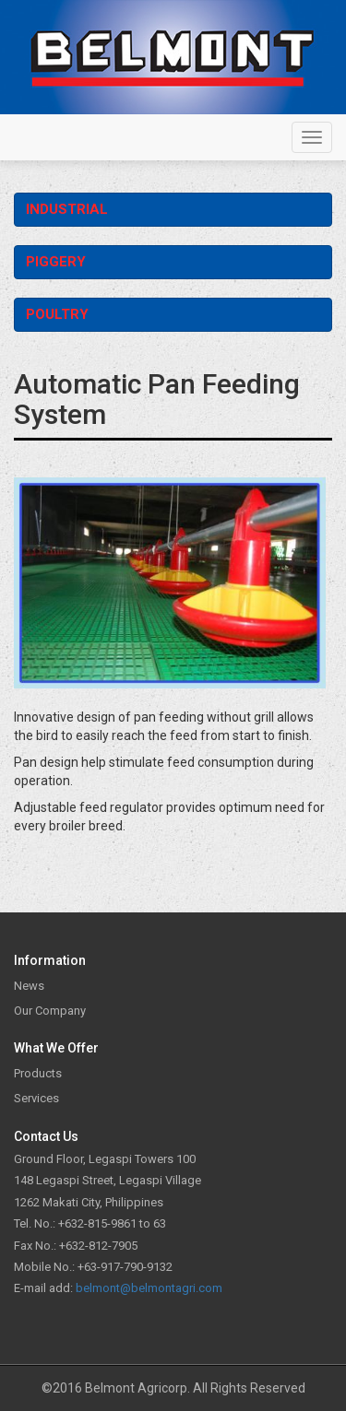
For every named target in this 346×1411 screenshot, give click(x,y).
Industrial (67, 209)
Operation (318, 209)
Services (36, 1098)
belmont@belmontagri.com (149, 1288)
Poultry (57, 314)
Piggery (56, 261)
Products (38, 1073)
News (29, 986)
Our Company (50, 1010)
